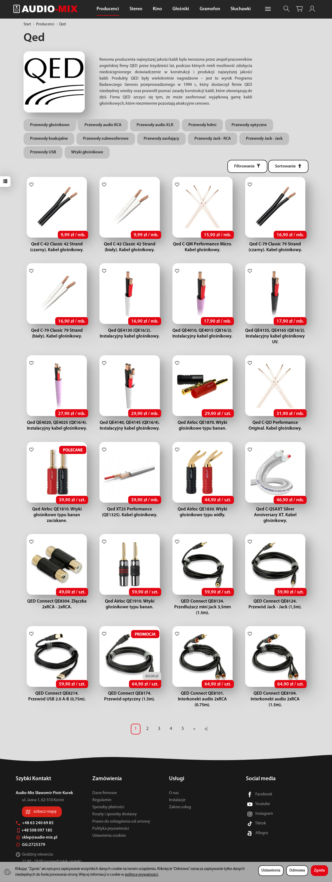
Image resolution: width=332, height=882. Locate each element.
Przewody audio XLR (155, 125)
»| (206, 717)
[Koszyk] (299, 8)
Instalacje (177, 789)
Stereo (136, 9)
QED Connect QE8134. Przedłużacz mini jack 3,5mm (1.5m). (202, 601)
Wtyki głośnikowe (87, 152)
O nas (174, 781)
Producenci (108, 9)
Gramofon (210, 9)
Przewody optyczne (249, 125)
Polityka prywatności (110, 817)
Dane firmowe (104, 781)
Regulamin (101, 789)
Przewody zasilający (161, 139)
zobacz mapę (45, 800)
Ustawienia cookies (109, 824)
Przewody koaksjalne (49, 139)
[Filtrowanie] (247, 166)
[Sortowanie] (288, 166)
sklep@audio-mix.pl (36, 826)
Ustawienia (270, 871)
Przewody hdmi (202, 125)
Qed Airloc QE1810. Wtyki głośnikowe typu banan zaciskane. (57, 509)
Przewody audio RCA (103, 125)
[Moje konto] (312, 8)
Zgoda (319, 871)
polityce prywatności (141, 875)
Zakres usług (180, 796)
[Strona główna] (46, 8)
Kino (157, 9)
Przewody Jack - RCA (212, 139)
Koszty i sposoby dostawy (114, 803)
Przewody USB (43, 152)
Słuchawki (240, 9)
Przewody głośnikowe (49, 125)
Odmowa (297, 871)
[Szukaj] (286, 8)
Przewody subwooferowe (105, 139)
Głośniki (180, 9)
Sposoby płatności (108, 796)
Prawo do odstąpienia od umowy (121, 810)
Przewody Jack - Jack (264, 139)
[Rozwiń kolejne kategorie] (267, 9)
